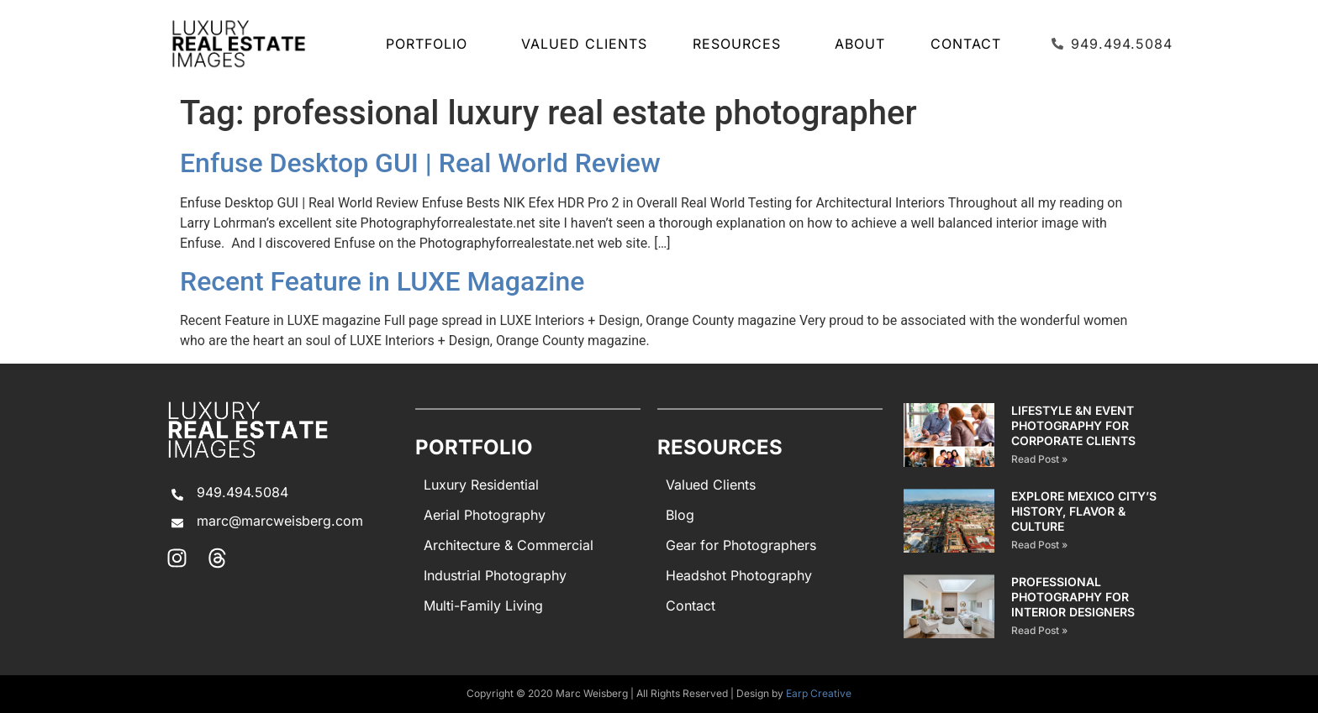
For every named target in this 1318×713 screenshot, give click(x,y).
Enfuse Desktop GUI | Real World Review (420, 163)
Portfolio (431, 43)
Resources (741, 43)
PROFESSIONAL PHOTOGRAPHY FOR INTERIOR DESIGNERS (1073, 596)
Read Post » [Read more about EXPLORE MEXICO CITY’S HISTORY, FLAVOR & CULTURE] (1039, 544)
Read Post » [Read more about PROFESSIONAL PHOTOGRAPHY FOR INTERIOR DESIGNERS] (1039, 630)
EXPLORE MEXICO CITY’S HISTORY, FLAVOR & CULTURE (1084, 511)
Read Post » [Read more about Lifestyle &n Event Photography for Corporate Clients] (1039, 459)
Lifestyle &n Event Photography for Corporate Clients (1073, 425)
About (860, 43)
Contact (966, 43)
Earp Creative (818, 693)
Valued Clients (584, 43)
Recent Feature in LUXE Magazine (382, 281)
